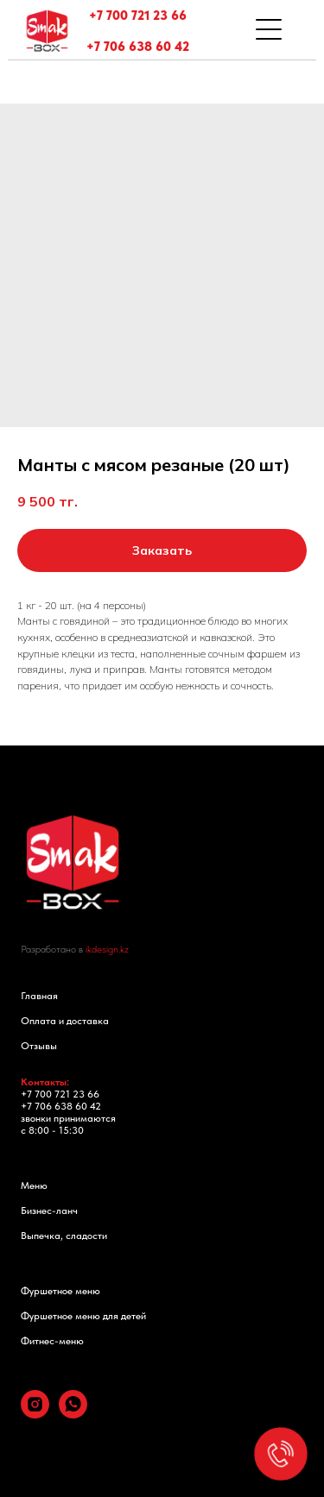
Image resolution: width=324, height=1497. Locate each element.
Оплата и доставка (65, 1021)
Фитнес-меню (52, 1341)
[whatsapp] (73, 1413)
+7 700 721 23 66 (138, 15)
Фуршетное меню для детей (83, 1316)
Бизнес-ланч (49, 1211)
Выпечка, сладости (64, 1236)
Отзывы (39, 1046)
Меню (34, 1185)
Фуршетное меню (60, 1291)
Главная (39, 996)
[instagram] (35, 1413)
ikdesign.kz (107, 949)
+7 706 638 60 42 (137, 46)
